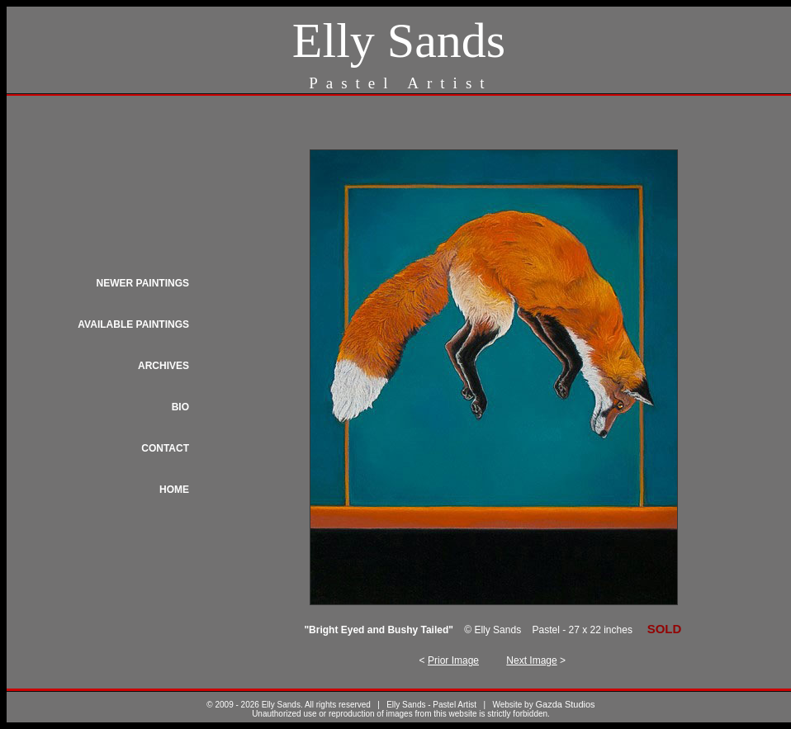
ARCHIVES (163, 366)
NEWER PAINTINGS (143, 283)
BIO (180, 407)
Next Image (531, 660)
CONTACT (165, 448)
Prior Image (453, 660)
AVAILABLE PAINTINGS (133, 324)
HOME (174, 489)
